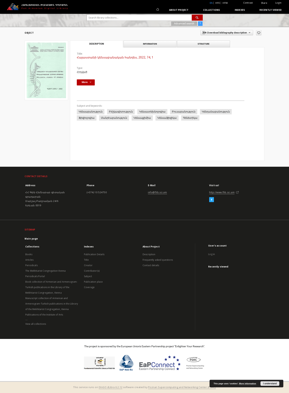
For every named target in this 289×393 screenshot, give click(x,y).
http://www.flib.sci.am (222, 192)
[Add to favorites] (258, 32)
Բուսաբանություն (183, 111)
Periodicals (31, 265)
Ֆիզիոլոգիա (87, 117)
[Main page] (157, 10)
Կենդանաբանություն (216, 111)
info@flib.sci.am (157, 192)
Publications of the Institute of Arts (44, 314)
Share (264, 3)
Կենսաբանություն (91, 111)
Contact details (151, 265)
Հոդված (82, 72)
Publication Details (94, 254)
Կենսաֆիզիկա (167, 117)
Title (86, 259)
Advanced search (184, 23)
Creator (88, 265)
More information (247, 383)
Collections (211, 10)
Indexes (240, 10)
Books (28, 254)
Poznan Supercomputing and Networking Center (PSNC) (182, 387)
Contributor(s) (91, 270)
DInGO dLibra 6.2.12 (111, 387)
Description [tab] (96, 44)
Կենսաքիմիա (142, 117)
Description (149, 254)
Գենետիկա (190, 117)
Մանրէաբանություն (114, 117)
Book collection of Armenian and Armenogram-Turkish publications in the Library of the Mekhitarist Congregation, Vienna (51, 287)
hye (217, 3)
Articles (29, 259)
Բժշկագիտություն (121, 111)
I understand (270, 383)
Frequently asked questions (158, 259)
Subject (88, 276)
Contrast (248, 2)
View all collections (35, 324)
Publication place (93, 281)
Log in (211, 254)
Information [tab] (150, 44)
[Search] (197, 18)
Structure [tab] (203, 44)
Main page (31, 238)
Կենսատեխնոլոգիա (152, 111)
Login (278, 2)
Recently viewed (270, 10)
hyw (225, 3)
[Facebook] (211, 200)
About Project (178, 10)
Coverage (89, 287)
